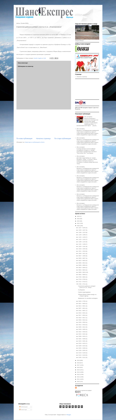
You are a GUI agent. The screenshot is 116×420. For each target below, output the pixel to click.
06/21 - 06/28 (82, 303)
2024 (78, 216)
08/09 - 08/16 (82, 272)
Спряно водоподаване (84, 292)
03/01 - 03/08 (82, 338)
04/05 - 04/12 (82, 327)
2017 (78, 365)
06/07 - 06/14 (82, 308)
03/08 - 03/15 (82, 336)
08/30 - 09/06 (82, 265)
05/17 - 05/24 (82, 315)
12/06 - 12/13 (82, 232)
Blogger (69, 414)
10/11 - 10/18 (82, 251)
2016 (78, 367)
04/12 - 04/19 (82, 324)
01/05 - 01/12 (82, 357)
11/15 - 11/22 (82, 239)
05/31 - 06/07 (82, 310)
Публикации (23, 407)
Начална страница (43, 138)
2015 (78, 370)
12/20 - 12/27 (82, 230)
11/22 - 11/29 (82, 237)
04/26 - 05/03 (82, 322)
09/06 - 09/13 (82, 263)
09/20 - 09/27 (82, 258)
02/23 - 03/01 (82, 341)
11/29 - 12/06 (82, 234)
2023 (78, 218)
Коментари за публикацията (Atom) (34, 142)
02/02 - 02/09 (82, 348)
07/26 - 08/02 (82, 277)
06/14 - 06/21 (82, 306)
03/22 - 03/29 (82, 331)
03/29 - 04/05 (82, 329)
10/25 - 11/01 (82, 246)
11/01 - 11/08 (82, 244)
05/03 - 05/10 (82, 320)
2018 (78, 363)
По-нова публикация (24, 138)
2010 (78, 381)
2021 (78, 223)
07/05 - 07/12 (82, 284)
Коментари (23, 409)
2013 (78, 374)
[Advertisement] (44, 123)
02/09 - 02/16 (82, 345)
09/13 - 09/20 (82, 260)
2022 (78, 221)
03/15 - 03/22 (82, 334)
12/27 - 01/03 (82, 227)
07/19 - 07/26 (82, 279)
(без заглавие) (88, 116)
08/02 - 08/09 (82, 274)
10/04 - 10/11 (82, 253)
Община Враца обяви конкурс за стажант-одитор (87, 295)
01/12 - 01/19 (82, 355)
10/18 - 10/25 (82, 248)
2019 (78, 360)
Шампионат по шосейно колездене (88, 298)
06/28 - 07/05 (82, 301)
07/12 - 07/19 (82, 281)
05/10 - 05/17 (82, 317)
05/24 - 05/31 (82, 313)
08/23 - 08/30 (82, 267)
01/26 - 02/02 (82, 350)
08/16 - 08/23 (82, 270)
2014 (78, 372)
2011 (78, 379)
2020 (78, 225)
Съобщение (81, 290)
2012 (78, 377)
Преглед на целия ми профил (83, 390)
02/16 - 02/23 (82, 343)
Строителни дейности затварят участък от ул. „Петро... (86, 286)
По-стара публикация (62, 138)
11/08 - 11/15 (82, 241)
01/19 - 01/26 (82, 353)
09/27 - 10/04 (82, 256)
